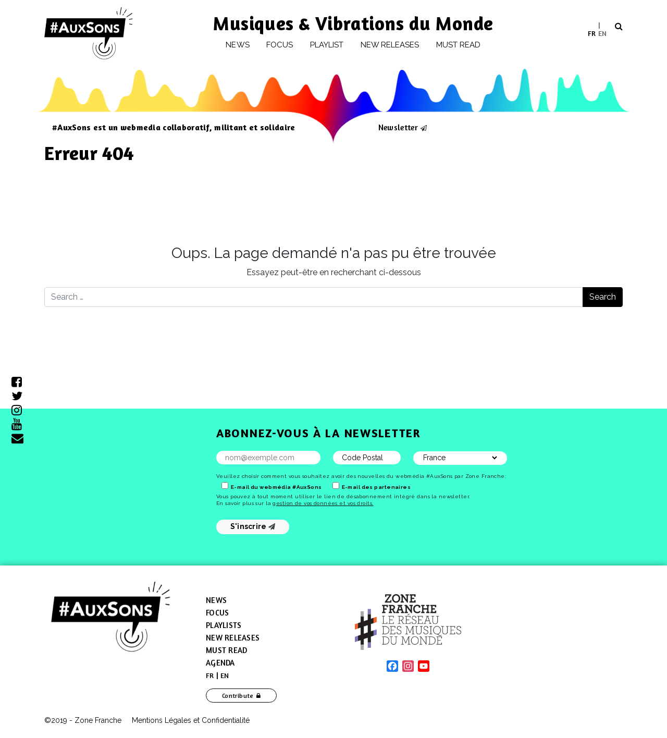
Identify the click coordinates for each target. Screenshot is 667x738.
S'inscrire (253, 526)
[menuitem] (592, 33)
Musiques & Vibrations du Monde (353, 23)
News (237, 45)
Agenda (220, 663)
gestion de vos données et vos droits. (323, 503)
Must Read (458, 45)
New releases (390, 45)
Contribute (238, 695)
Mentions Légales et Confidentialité (191, 720)
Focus (279, 45)
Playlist (327, 45)
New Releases (233, 638)
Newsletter (398, 127)
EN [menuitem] (602, 32)
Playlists (223, 625)
